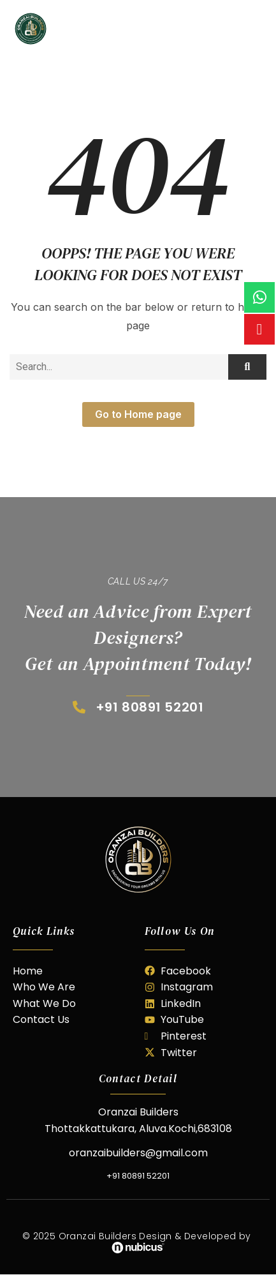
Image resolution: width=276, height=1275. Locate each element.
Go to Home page (138, 414)
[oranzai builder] (138, 860)
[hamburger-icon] (255, 28)
